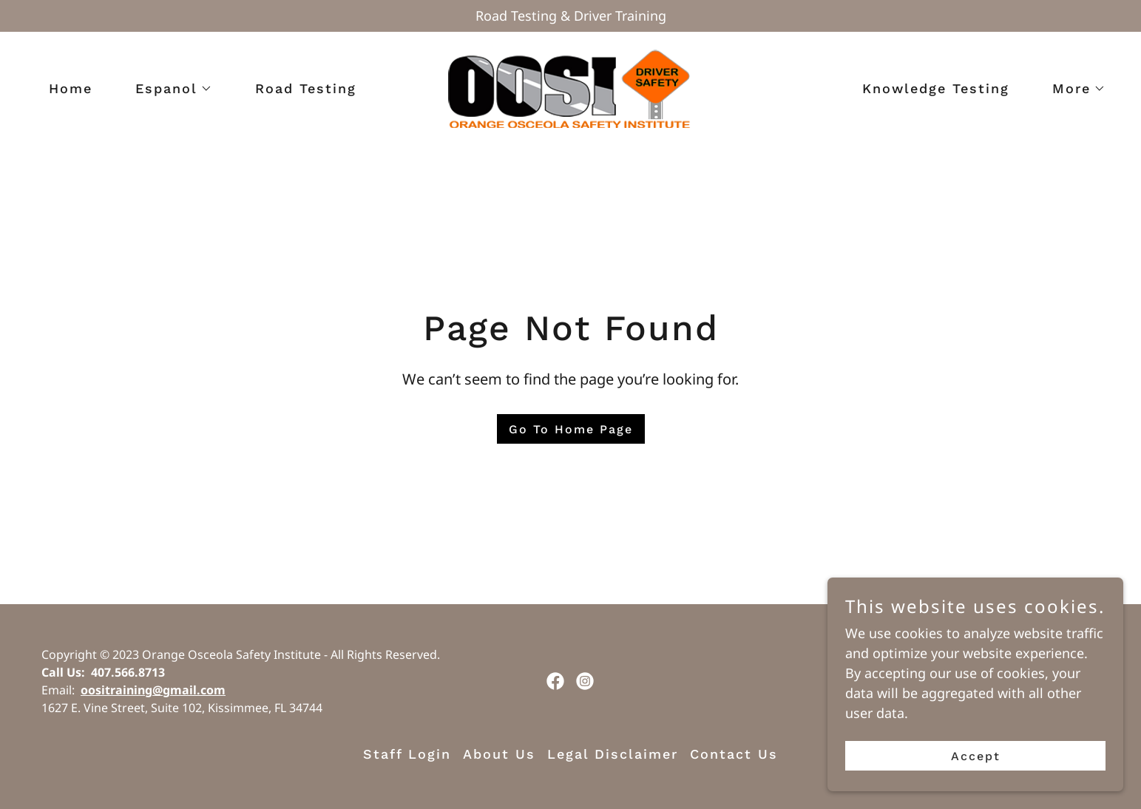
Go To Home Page (571, 429)
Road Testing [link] (305, 88)
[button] (167, 89)
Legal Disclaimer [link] (612, 754)
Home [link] (70, 88)
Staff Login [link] (407, 754)
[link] (570, 87)
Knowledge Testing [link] (935, 88)
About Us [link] (499, 754)
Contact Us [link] (734, 754)
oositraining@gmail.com (153, 690)
